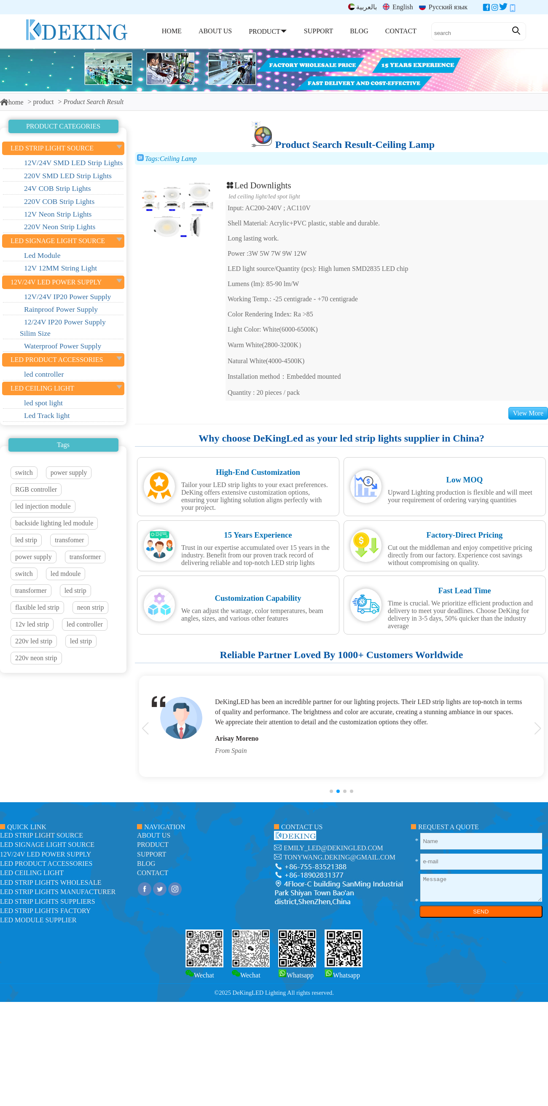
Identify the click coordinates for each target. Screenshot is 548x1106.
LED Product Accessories (46, 863)
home (12, 102)
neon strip (90, 607)
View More (528, 413)
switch (24, 472)
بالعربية (362, 7)
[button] (331, 791)
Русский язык (443, 7)
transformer (85, 556)
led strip (26, 540)
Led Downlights (258, 185)
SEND (481, 911)
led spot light (284, 196)
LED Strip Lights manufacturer (58, 891)
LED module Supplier (38, 920)
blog (146, 863)
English (398, 7)
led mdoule (66, 573)
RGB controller (36, 489)
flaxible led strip (37, 607)
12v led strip (32, 624)
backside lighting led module (54, 523)
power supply (69, 472)
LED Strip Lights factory (45, 910)
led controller (85, 624)
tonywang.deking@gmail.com (339, 857)
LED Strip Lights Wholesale (50, 882)
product (43, 101)
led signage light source (47, 844)
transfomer (69, 540)
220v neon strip (36, 657)
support (151, 854)
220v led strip (33, 641)
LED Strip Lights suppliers (47, 901)
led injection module (43, 506)
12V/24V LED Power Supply (45, 854)
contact (152, 872)
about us (153, 835)
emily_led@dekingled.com (333, 848)
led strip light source (41, 835)
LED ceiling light (247, 196)
